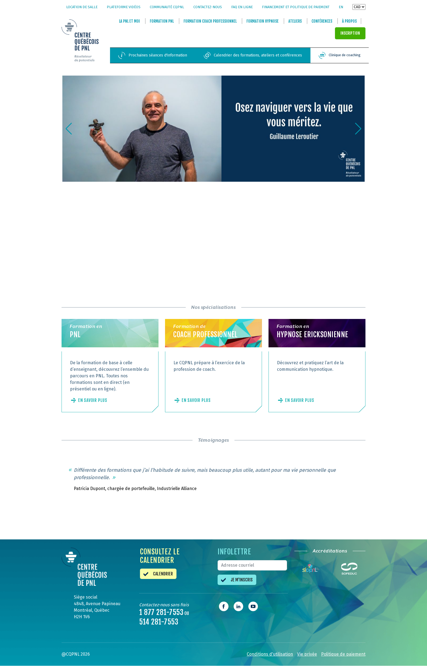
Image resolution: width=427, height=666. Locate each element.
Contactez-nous (207, 7)
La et (129, 21)
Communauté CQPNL (167, 7)
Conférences (322, 21)
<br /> (136, 236)
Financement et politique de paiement (296, 7)
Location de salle (81, 7)
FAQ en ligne (242, 7)
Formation (162, 21)
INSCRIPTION (350, 33)
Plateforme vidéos (124, 7)
